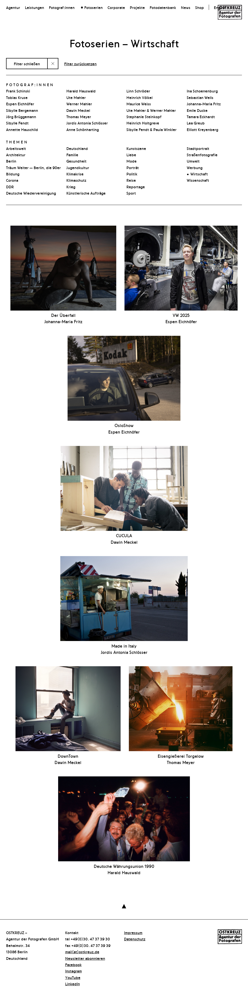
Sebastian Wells (200, 97)
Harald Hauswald (81, 90)
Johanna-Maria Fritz (204, 103)
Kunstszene (136, 148)
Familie (72, 154)
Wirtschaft (199, 173)
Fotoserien (93, 7)
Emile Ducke (197, 110)
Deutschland (77, 148)
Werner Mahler (79, 103)
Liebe (131, 154)
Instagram (73, 970)
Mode (131, 161)
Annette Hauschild (22, 129)
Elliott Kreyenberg (202, 129)
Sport (131, 193)
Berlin (11, 161)
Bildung (12, 173)
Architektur (15, 154)
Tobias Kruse (17, 97)
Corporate (116, 7)
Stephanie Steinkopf (144, 116)
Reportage (135, 186)
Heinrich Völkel (139, 97)
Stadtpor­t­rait (198, 148)
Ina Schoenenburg (202, 90)
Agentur (13, 7)
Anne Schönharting (82, 129)
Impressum (133, 932)
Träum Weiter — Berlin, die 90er (33, 167)
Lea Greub (196, 122)
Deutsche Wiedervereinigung (31, 193)
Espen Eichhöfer (20, 103)
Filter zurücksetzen (80, 63)
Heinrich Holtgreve (142, 122)
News (185, 7)
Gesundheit (76, 161)
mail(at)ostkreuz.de (82, 951)
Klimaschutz (76, 180)
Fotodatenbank (163, 7)
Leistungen (34, 7)
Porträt (132, 167)
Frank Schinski (18, 90)
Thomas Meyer (78, 116)
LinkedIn (72, 983)
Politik (131, 173)
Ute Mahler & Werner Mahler (151, 110)
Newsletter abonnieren (85, 958)
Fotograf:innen (62, 7)
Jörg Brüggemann (21, 116)
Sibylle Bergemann (22, 110)
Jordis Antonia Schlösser (87, 122)
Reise (131, 180)
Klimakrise (75, 173)
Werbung (194, 167)
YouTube (72, 977)
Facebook (73, 964)
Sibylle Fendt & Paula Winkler (151, 129)
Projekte (137, 7)
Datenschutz (134, 938)
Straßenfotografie (202, 154)
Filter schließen (27, 63)
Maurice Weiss (138, 103)
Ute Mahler (76, 97)
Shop (199, 7)
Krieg (70, 186)
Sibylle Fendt (17, 122)
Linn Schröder (138, 90)
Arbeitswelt (16, 148)
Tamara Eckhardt (201, 116)
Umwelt (193, 161)
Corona (12, 180)
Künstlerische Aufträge (86, 193)
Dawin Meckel (78, 110)
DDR (10, 186)
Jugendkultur (77, 167)
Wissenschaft (198, 180)
